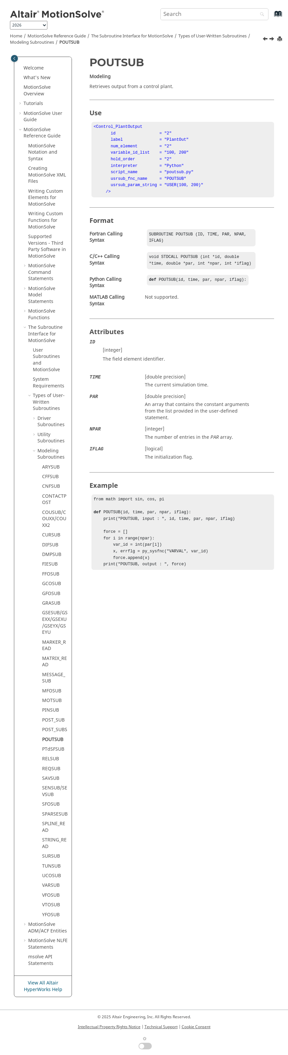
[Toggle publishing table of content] (14, 58)
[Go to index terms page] (270, 17)
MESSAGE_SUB (53, 678)
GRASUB (51, 603)
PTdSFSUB (53, 749)
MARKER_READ (54, 645)
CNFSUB (51, 486)
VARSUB (51, 885)
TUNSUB (51, 866)
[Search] (260, 14)
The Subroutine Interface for (132, 36)
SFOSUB (51, 804)
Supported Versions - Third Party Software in (47, 246)
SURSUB (51, 856)
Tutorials (33, 103)
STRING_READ (54, 843)
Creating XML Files (47, 175)
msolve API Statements (40, 960)
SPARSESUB (55, 814)
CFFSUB (50, 476)
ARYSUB (51, 467)
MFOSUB (51, 690)
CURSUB (51, 534)
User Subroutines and (46, 360)
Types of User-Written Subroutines (212, 36)
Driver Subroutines (51, 421)
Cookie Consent (196, 1027)
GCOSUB (51, 583)
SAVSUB (50, 778)
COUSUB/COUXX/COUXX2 (54, 519)
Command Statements (41, 272)
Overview (37, 90)
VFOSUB (51, 895)
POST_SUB (53, 720)
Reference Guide (57, 36)
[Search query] (214, 14)
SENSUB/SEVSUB (54, 791)
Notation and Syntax (42, 152)
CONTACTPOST (54, 499)
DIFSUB (50, 544)
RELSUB (50, 758)
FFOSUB (50, 574)
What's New (37, 77)
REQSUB (51, 768)
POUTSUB (69, 42)
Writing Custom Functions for (45, 220)
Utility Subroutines (51, 438)
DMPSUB (51, 554)
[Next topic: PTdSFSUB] (272, 40)
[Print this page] (280, 39)
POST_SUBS (54, 729)
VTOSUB (51, 904)
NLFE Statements (48, 944)
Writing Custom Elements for (45, 198)
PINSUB (50, 710)
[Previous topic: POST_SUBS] (265, 40)
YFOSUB (51, 914)
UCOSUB (51, 875)
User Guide (43, 117)
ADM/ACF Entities (47, 927)
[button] (21, 68)
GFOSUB (51, 593)
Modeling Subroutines (32, 42)
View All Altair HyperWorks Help (43, 986)
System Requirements (48, 382)
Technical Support (161, 1027)
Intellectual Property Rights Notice (109, 1027)
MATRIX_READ (54, 662)
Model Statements (41, 295)
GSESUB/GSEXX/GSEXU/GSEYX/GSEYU (55, 622)
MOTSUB (52, 700)
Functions (41, 314)
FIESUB (50, 564)
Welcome (34, 68)
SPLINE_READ (53, 827)
